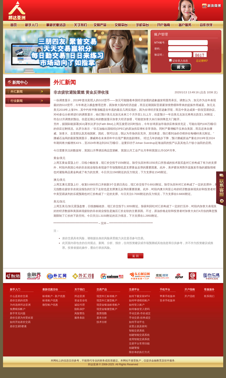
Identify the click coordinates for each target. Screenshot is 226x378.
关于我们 (79, 24)
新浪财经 (179, 275)
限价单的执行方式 (139, 352)
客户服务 (185, 24)
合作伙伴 (209, 24)
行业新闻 (17, 101)
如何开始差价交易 (20, 322)
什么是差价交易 (19, 296)
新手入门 (31, 24)
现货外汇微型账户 (107, 300)
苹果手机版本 (167, 296)
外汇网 (57, 275)
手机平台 (142, 24)
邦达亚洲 (79, 296)
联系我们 (209, 296)
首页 (12, 24)
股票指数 (102, 313)
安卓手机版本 (167, 300)
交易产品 (100, 24)
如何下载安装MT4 (139, 296)
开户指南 (164, 24)
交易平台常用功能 (139, 343)
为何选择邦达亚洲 (20, 304)
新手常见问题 (17, 313)
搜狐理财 (163, 275)
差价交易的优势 (19, 300)
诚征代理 (79, 304)
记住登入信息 (180, 60)
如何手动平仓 (137, 322)
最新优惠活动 (50, 289)
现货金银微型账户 (107, 309)
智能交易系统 (137, 330)
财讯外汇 (112, 275)
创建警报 (134, 347)
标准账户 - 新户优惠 (53, 296)
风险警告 (79, 313)
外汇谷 (84, 275)
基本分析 (102, 317)
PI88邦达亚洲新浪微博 (211, 6)
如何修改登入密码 (139, 309)
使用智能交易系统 (139, 339)
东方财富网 (140, 275)
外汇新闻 (17, 91)
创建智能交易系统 (139, 334)
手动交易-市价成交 (140, 313)
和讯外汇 (13, 275)
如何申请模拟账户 (139, 300)
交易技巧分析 (56, 24)
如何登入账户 (137, 304)
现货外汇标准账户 (107, 296)
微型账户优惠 (50, 304)
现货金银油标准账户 (108, 304)
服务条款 (79, 317)
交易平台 (121, 24)
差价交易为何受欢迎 (21, 317)
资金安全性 (80, 300)
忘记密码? (202, 60)
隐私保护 (79, 309)
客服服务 (209, 289)
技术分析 (102, 322)
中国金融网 (193, 275)
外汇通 (212, 275)
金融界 (34, 275)
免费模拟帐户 (17, 309)
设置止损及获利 (138, 326)
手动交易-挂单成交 (140, 317)
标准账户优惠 (50, 300)
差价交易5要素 (18, 326)
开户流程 (189, 296)
